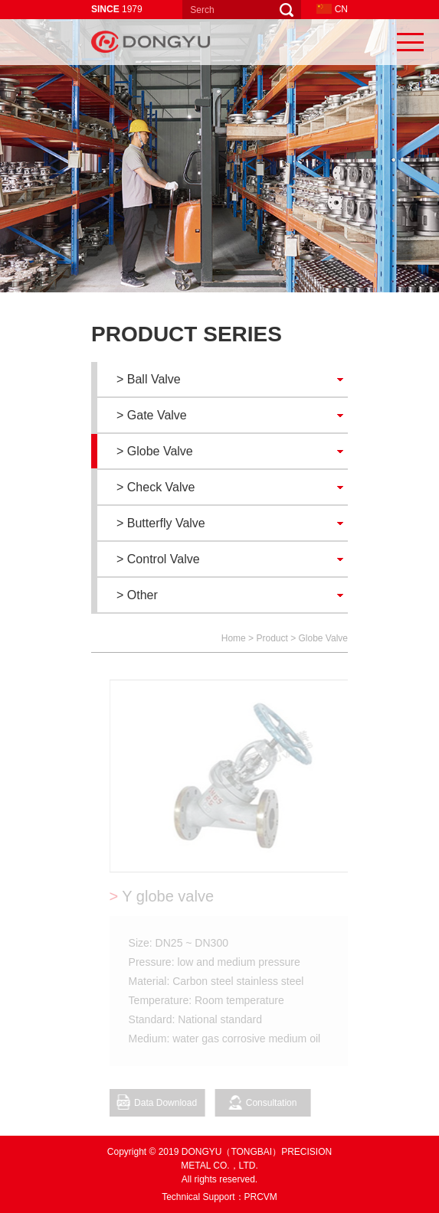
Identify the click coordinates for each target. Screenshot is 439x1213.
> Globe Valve (154, 451)
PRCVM (260, 1197)
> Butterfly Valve (160, 523)
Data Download (160, 1102)
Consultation (265, 1102)
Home (233, 638)
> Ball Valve (148, 379)
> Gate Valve (151, 415)
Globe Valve (323, 638)
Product (271, 638)
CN (332, 9)
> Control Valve (158, 559)
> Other (137, 595)
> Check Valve (155, 487)
